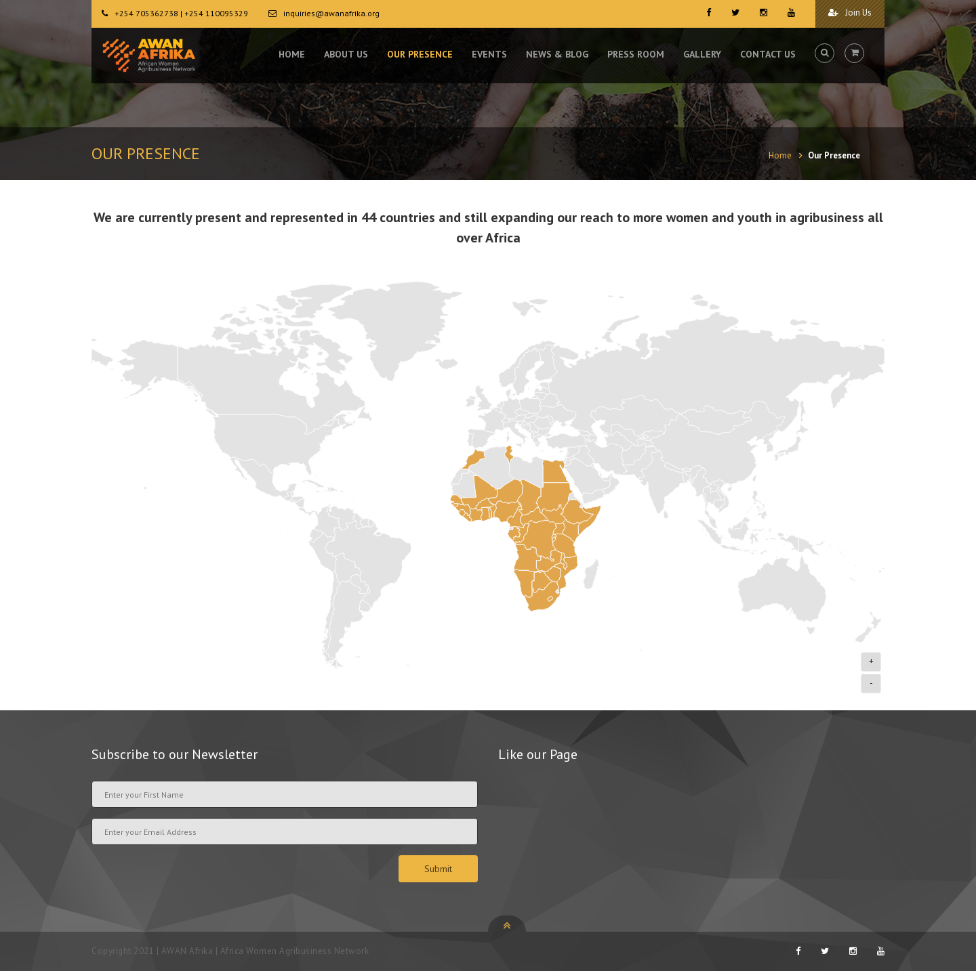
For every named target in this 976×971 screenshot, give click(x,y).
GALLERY (702, 54)
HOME (292, 54)
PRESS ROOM (635, 54)
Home (780, 155)
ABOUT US (346, 54)
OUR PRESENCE (420, 54)
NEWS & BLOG (557, 54)
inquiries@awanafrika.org (331, 13)
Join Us (850, 12)
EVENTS (489, 54)
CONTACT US (768, 54)
